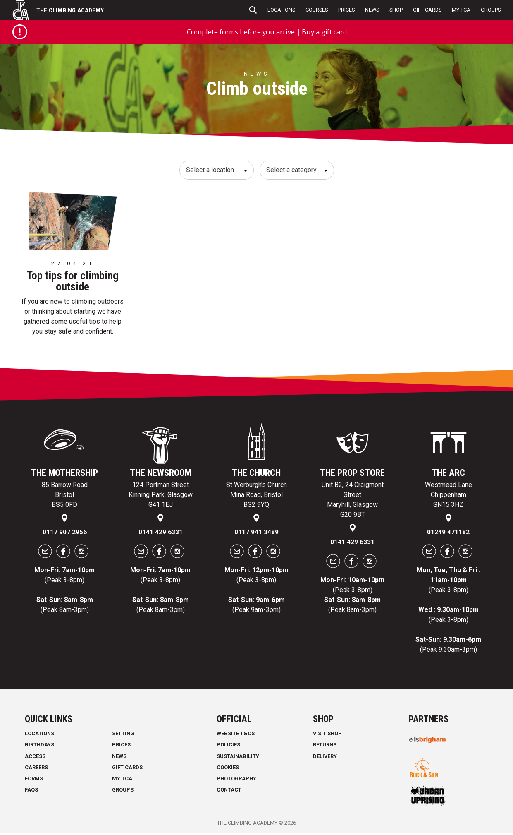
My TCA (461, 10)
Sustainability (238, 758)
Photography (236, 780)
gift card (334, 31)
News (372, 10)
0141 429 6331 (160, 534)
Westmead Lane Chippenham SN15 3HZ (448, 496)
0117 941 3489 (256, 534)
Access (35, 758)
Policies (228, 747)
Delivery (325, 758)
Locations (281, 10)
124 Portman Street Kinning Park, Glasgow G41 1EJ (161, 496)
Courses (316, 10)
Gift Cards (427, 10)
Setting (123, 735)
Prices (346, 10)
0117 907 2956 (65, 534)
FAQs (31, 791)
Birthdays (39, 747)
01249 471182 (448, 534)
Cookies (228, 769)
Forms (34, 780)
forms (228, 31)
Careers (36, 769)
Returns (324, 747)
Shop (396, 10)
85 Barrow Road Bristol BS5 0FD (65, 496)
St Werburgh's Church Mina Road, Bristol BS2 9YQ (256, 496)
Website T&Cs (236, 735)
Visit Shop (327, 735)
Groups (491, 10)
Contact (229, 791)
